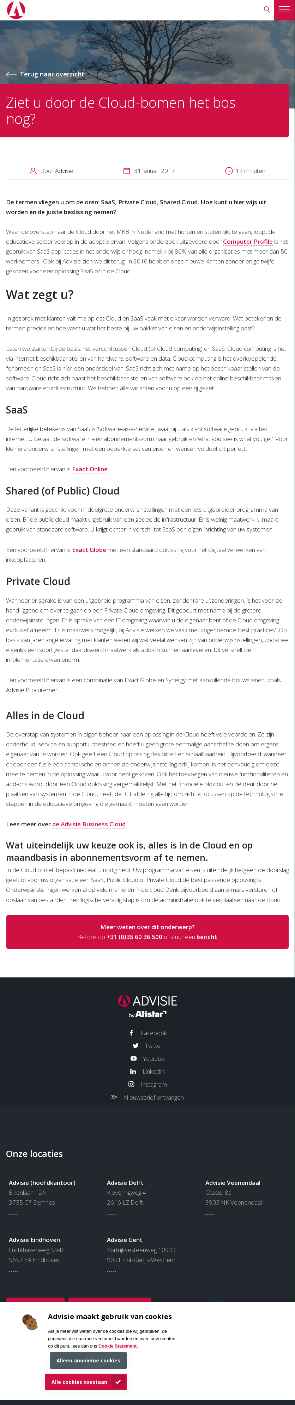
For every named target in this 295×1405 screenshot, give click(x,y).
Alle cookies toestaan (79, 1382)
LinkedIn (154, 1071)
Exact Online (90, 469)
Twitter (154, 1046)
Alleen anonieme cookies (88, 1360)
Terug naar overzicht (52, 74)
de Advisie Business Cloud (89, 824)
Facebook (154, 1033)
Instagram (154, 1084)
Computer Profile (248, 241)
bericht (207, 937)
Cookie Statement (117, 1346)
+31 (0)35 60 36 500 (134, 937)
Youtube (154, 1059)
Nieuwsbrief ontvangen (154, 1097)
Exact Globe (89, 550)
